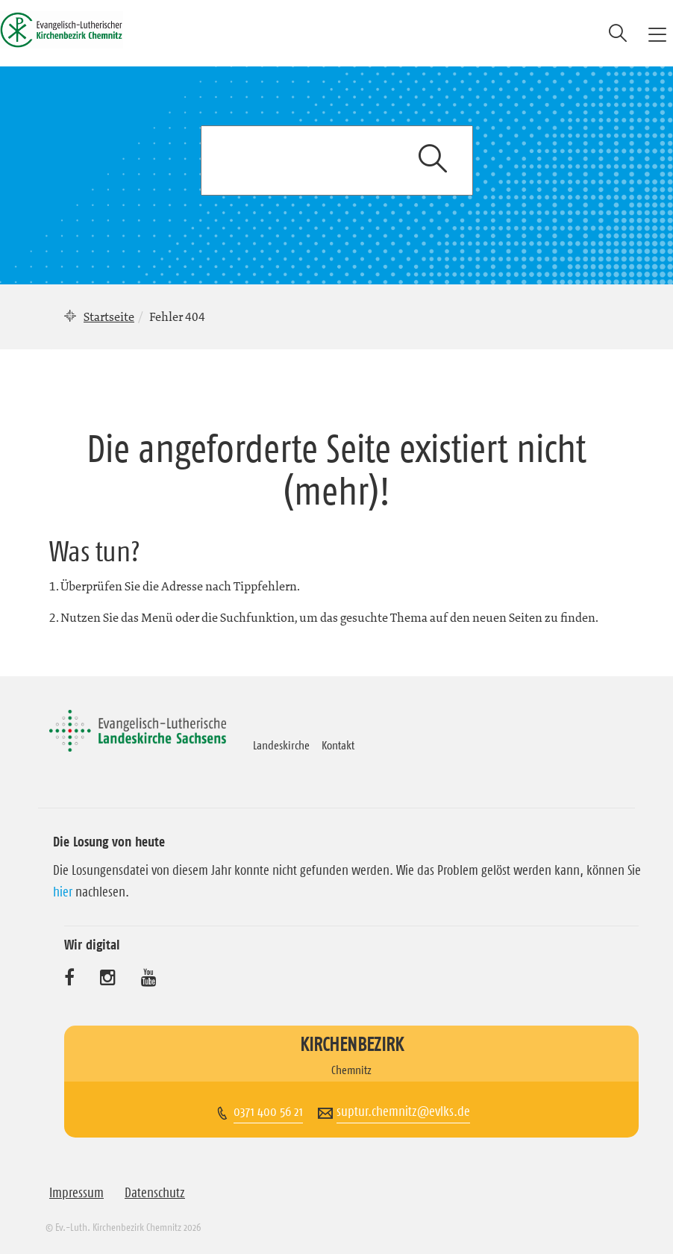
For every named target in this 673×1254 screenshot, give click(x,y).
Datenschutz (155, 1193)
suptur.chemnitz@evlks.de (403, 1111)
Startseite (109, 316)
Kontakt (338, 744)
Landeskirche (281, 744)
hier (62, 892)
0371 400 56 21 (268, 1111)
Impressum (76, 1193)
